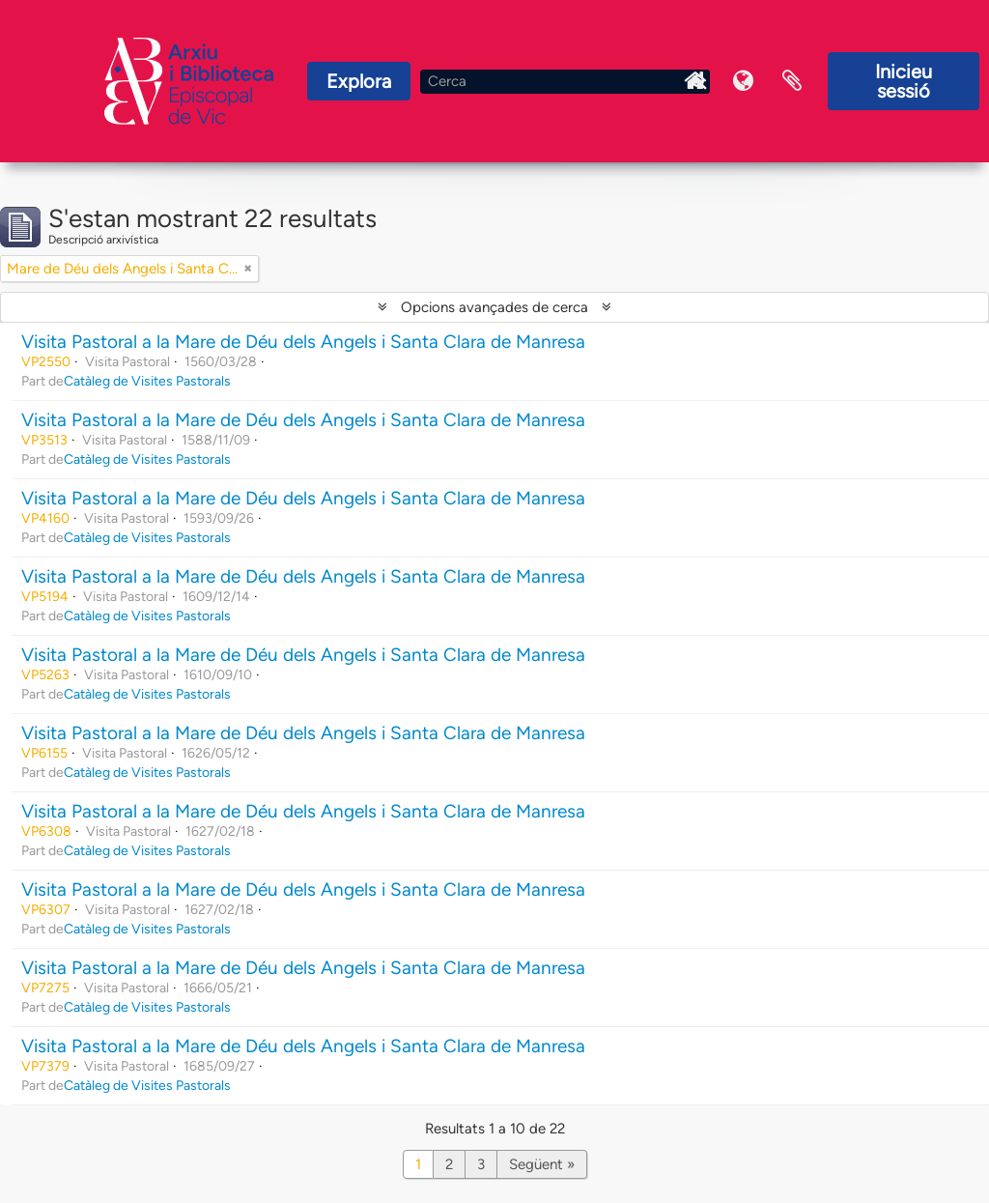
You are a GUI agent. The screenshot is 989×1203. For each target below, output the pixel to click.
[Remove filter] (248, 268)
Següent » (542, 1164)
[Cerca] (565, 82)
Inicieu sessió (903, 81)
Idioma (744, 81)
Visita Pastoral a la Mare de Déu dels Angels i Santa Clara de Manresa (303, 341)
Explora (358, 81)
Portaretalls (792, 81)
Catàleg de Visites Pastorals (147, 380)
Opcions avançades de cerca (494, 307)
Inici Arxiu (695, 81)
